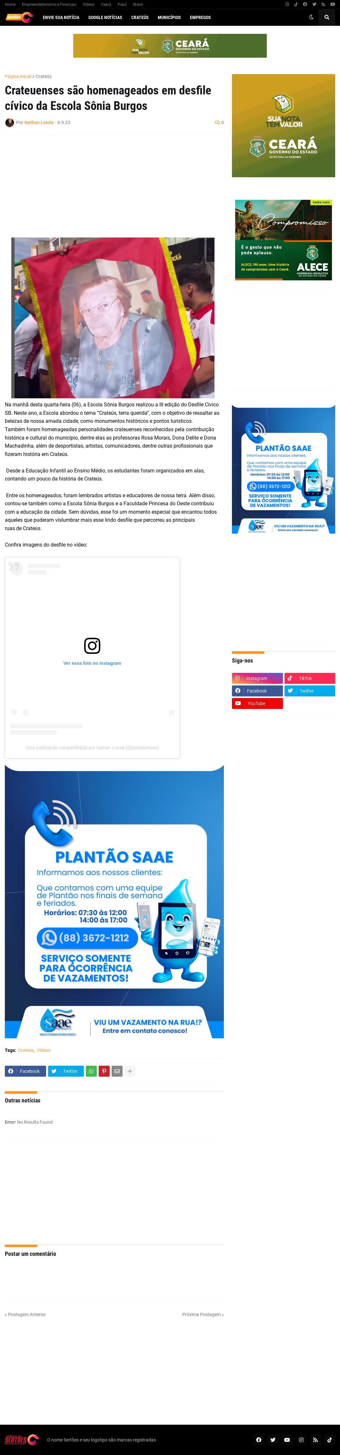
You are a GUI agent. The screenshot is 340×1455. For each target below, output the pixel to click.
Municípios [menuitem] (169, 17)
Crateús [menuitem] (140, 17)
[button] (311, 17)
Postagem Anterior (27, 1314)
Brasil (138, 4)
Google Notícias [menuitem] (105, 17)
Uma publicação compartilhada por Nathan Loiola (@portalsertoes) (92, 747)
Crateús (44, 76)
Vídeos (89, 4)
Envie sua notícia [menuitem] (61, 17)
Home (10, 4)
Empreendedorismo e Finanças (49, 4)
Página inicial (18, 76)
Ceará (106, 4)
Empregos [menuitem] (200, 17)
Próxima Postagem (201, 1314)
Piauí (122, 4)
